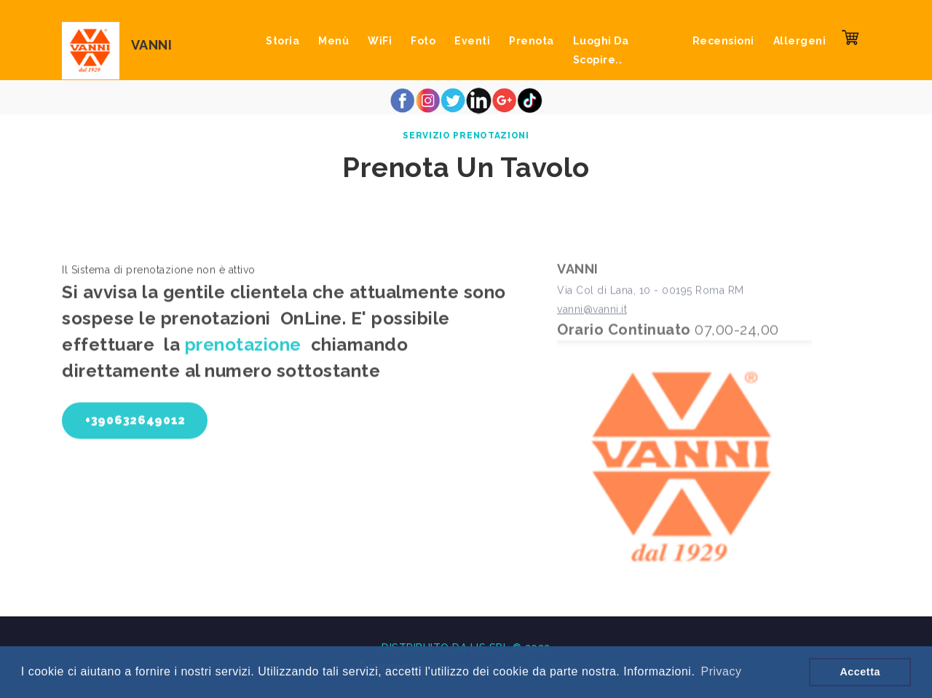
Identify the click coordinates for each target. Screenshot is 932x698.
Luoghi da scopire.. (601, 50)
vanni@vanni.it (592, 311)
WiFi (380, 41)
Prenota (531, 41)
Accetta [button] (860, 672)
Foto (423, 41)
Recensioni (723, 41)
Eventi (472, 41)
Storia (282, 41)
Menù (333, 41)
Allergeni (799, 41)
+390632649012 (135, 421)
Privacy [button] (720, 671)
